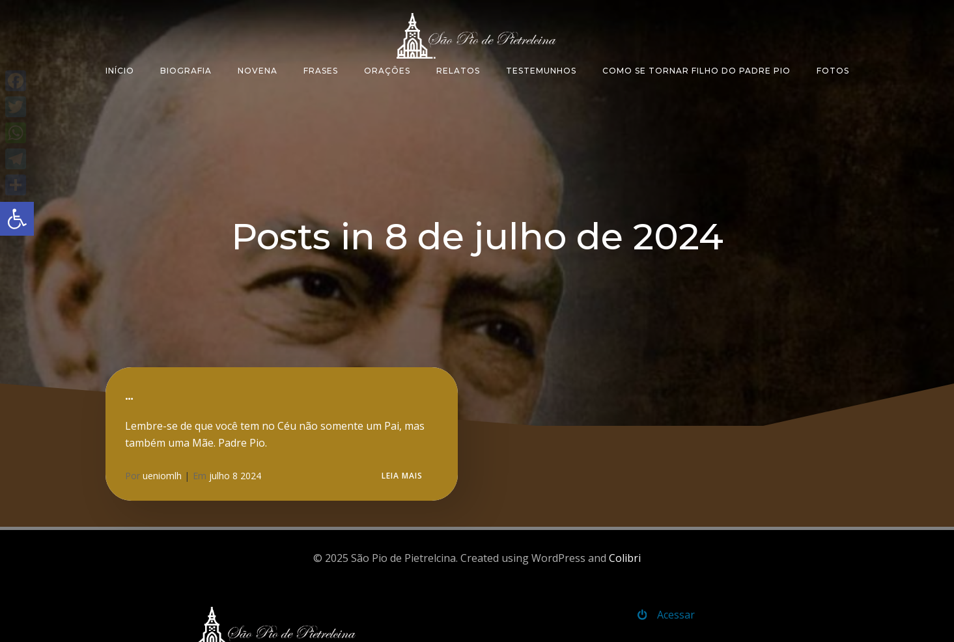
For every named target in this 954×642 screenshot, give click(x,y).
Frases (320, 71)
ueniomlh (162, 475)
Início (119, 71)
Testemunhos (541, 71)
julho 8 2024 (235, 475)
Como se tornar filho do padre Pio (696, 71)
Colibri (625, 558)
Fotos (833, 71)
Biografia (186, 71)
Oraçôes (387, 71)
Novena (257, 71)
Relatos (458, 71)
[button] (17, 219)
